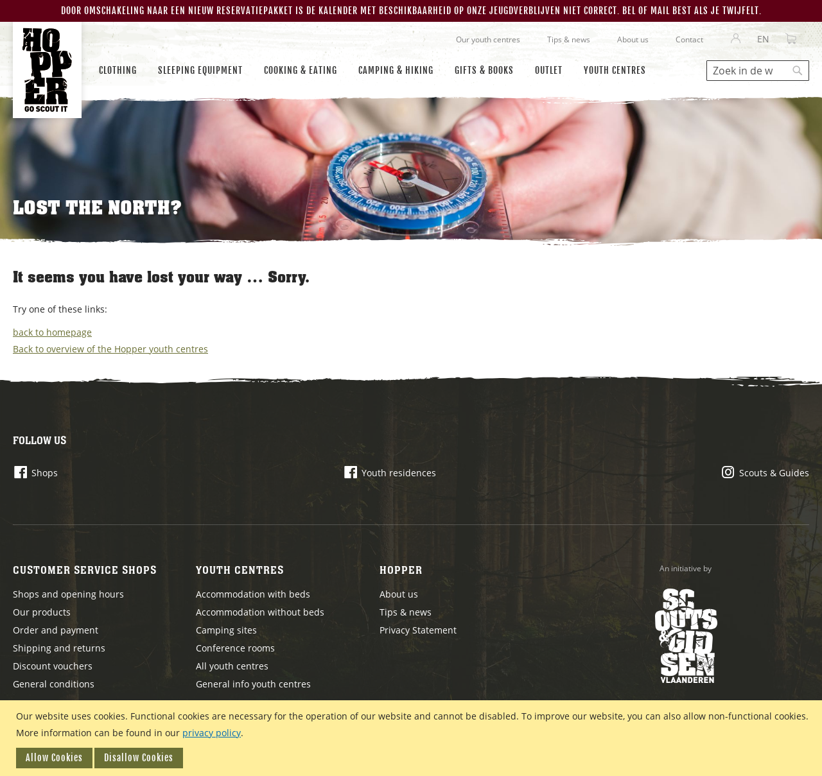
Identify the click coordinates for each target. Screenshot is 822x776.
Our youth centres (488, 39)
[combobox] (757, 70)
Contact (689, 39)
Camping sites (226, 630)
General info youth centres (253, 684)
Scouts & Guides (774, 473)
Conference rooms (235, 648)
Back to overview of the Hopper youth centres (110, 349)
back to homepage (52, 332)
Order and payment (55, 630)
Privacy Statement (418, 630)
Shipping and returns (59, 648)
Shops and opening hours (68, 594)
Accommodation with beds (253, 594)
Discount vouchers (52, 666)
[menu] (377, 70)
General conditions (53, 684)
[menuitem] (118, 70)
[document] (412, 738)
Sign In (736, 39)
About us (633, 39)
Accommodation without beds (260, 612)
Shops (44, 473)
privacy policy (211, 733)
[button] (763, 39)
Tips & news (568, 39)
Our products (42, 612)
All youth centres (232, 666)
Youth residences (399, 473)
